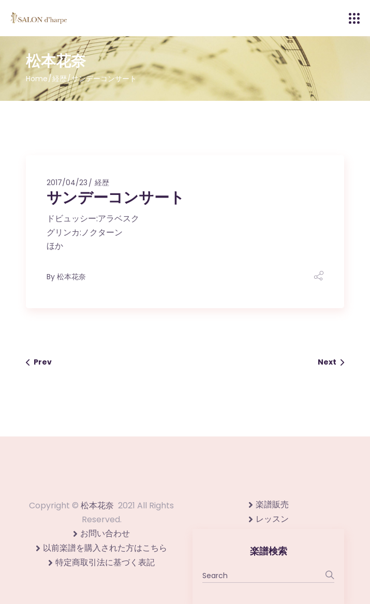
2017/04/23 (67, 182)
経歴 (59, 78)
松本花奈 (71, 276)
